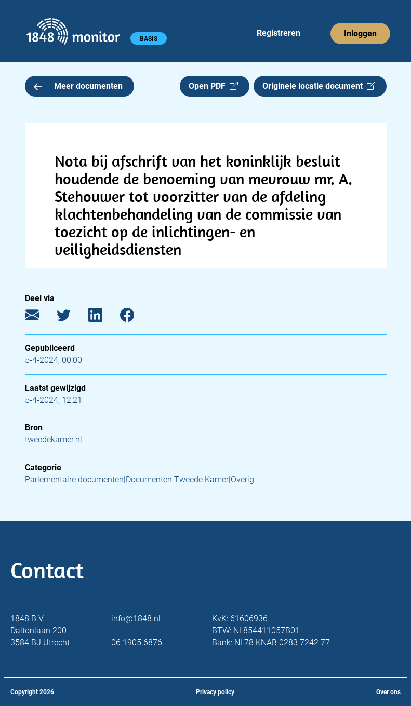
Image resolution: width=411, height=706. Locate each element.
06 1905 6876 (136, 642)
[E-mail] (40, 317)
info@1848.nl (136, 618)
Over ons (388, 692)
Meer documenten (78, 86)
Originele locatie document (318, 86)
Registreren (278, 33)
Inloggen (360, 33)
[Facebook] (135, 317)
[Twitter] (71, 317)
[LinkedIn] (103, 317)
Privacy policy (215, 692)
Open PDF (213, 86)
